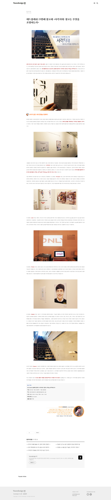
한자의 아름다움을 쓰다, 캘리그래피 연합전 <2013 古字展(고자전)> (39, 444)
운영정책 (25, 494)
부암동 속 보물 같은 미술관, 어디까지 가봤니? (68, 447)
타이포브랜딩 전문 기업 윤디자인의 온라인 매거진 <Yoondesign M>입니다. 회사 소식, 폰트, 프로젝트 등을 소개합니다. (51, 459)
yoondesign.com (76, 494)
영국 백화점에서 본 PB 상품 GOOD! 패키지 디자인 (39, 447)
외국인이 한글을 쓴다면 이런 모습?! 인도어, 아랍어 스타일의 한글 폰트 (39, 450)
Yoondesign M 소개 (17, 494)
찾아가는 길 (43, 392)
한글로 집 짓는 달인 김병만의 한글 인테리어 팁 (68, 444)
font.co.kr (74, 495)
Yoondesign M (33, 456)
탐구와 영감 (28, 11)
